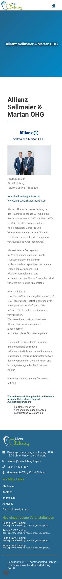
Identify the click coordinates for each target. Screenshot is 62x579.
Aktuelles (7, 503)
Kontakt (7, 492)
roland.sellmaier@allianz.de (23, 196)
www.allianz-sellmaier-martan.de (26, 200)
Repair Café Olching (14, 523)
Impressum (9, 497)
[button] (6, 573)
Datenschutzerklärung (15, 509)
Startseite (8, 486)
